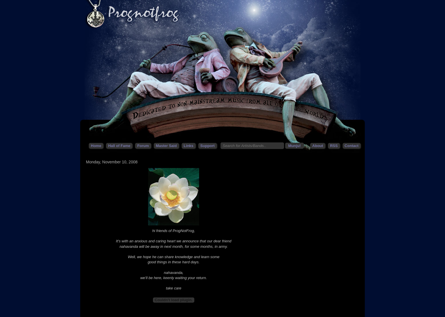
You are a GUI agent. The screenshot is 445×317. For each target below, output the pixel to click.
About (317, 146)
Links (188, 146)
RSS (334, 146)
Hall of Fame (119, 146)
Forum (143, 146)
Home (96, 146)
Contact (351, 146)
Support (207, 146)
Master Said (166, 146)
